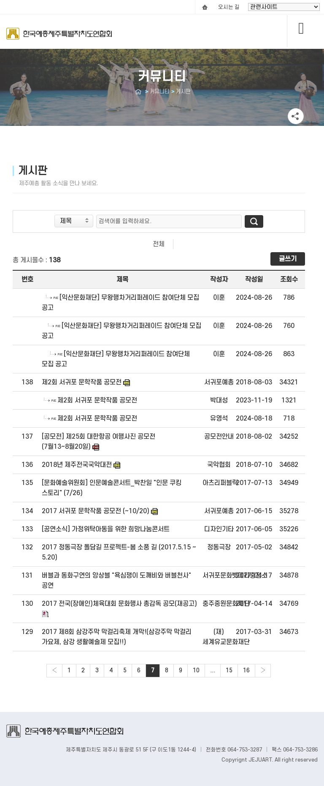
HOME (205, 7)
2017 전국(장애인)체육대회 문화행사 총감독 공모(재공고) (119, 603)
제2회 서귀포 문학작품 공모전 (82, 382)
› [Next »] (262, 670)
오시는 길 (229, 7)
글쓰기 (288, 259)
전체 (159, 244)
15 (229, 670)
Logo (59, 38)
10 (196, 670)
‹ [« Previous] (54, 670)
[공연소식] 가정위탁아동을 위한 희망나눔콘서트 (106, 529)
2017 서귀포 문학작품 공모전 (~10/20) (95, 511)
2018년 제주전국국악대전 (77, 465)
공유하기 (296, 116)
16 (246, 670)
